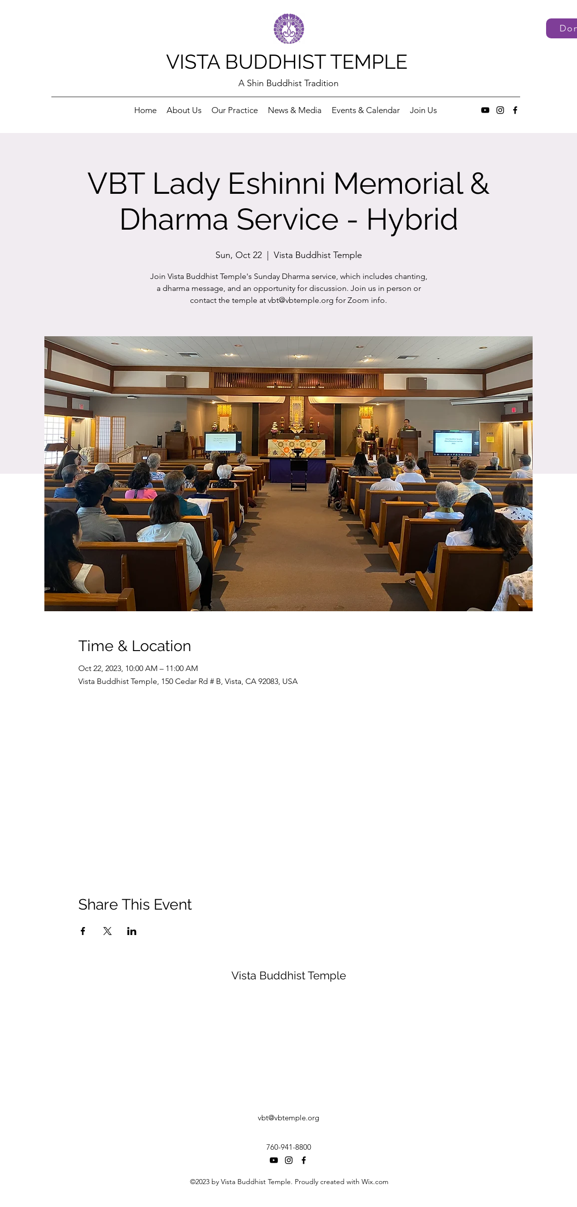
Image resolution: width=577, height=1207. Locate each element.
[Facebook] (515, 110)
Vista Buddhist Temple (288, 975)
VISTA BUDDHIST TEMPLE (286, 61)
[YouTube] (485, 110)
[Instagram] (500, 110)
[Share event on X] (107, 931)
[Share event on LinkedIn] (132, 931)
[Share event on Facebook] (83, 931)
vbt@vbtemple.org (288, 1117)
